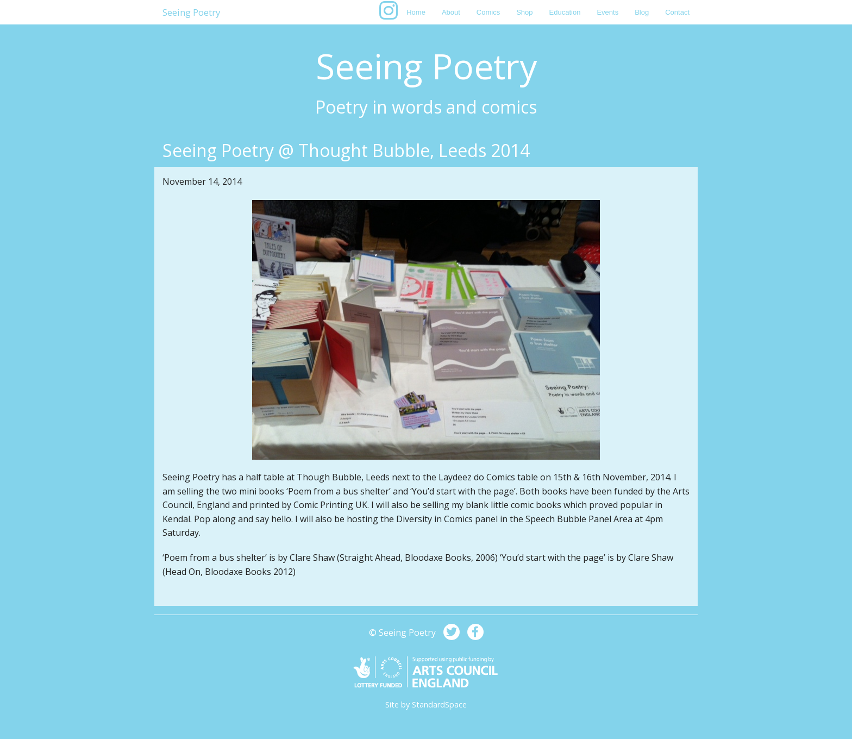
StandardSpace (439, 704)
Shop (524, 12)
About (451, 12)
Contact (677, 12)
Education (565, 12)
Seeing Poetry (191, 12)
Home (415, 12)
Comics (488, 12)
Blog (642, 12)
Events (607, 12)
